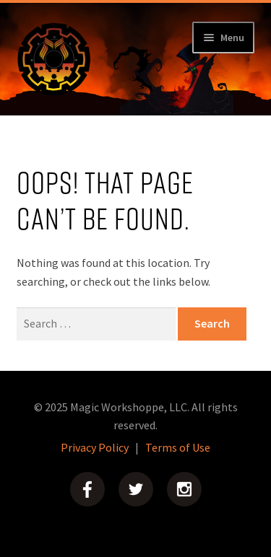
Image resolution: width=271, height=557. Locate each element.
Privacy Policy (95, 447)
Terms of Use (177, 447)
